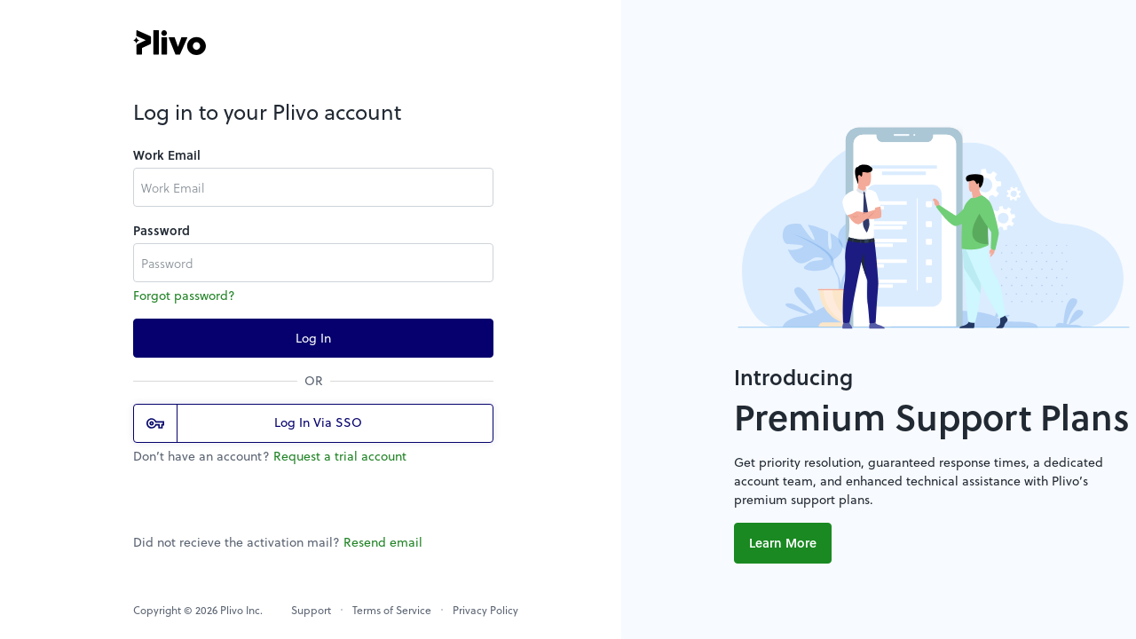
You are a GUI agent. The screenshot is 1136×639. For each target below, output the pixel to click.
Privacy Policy (485, 610)
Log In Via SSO (254, 423)
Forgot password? (184, 295)
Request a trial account (339, 455)
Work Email (167, 155)
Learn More (782, 542)
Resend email (382, 541)
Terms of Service (391, 610)
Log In (313, 337)
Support (311, 610)
